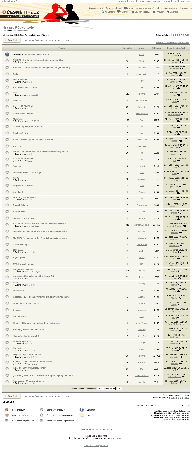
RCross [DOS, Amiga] (23, 158)
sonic (174, 167)
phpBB (91, 429)
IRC (189, 1)
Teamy (141, 1)
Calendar (172, 12)
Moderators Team (20, 31)
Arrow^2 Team (141, 323)
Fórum (132, 1)
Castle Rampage (21, 244)
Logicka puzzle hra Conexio (26, 303)
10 (37, 95)
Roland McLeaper (21, 205)
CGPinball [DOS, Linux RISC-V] (28, 127)
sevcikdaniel (141, 100)
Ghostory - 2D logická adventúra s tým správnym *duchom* (41, 297)
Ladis (174, 101)
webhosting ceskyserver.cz (96, 445)
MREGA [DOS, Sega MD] (24, 197)
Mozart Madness (21, 80)
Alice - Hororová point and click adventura (33, 140)
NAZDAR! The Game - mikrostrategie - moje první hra (38, 60)
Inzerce (167, 1)
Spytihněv (174, 82)
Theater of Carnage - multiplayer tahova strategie (36, 323)
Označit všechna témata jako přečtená (172, 43)
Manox (142, 212)
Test (118, 8)
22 (33, 226)
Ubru (142, 172)
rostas (141, 257)
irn (142, 153)
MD (141, 369)
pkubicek (142, 310)
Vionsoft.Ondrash (142, 225)
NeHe (182, 1)
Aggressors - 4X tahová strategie (28, 381)
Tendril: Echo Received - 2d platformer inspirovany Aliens (40, 152)
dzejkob (174, 180)
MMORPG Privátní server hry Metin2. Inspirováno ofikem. (40, 231)
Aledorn (17, 166)
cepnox (174, 154)
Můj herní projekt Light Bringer (27, 172)
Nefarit (142, 166)
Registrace (185, 8)
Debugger (17, 310)
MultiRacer (18, 119)
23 (36, 226)
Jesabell (174, 141)
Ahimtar (141, 297)
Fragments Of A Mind (23, 185)
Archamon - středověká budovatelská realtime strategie (39, 224)
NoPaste (157, 1)
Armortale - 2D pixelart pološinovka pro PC (33, 276)
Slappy (142, 192)
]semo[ (174, 108)
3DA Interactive (142, 375)
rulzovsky (142, 231)
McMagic (142, 343)
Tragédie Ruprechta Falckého (27, 355)
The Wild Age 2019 (22, 341)
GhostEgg (141, 336)
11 (38, 121)
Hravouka (17, 348)
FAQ (109, 8)
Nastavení (123, 12)
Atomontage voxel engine (25, 87)
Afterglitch (18, 146)
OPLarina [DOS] (20, 290)
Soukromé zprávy (141, 12)
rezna (141, 54)
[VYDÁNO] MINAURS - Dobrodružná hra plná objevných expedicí (43, 375)
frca (174, 95)
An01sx (141, 218)
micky (141, 251)
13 (33, 272)
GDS (175, 1)
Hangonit (142, 74)
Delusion (17, 100)
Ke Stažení (108, 12)
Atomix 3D (18, 192)
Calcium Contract (21, 133)
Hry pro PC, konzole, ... (20, 27)
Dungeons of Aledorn (23, 269)
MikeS (142, 61)
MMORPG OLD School (23, 218)
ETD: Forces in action (23, 264)
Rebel (141, 277)
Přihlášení (158, 12)
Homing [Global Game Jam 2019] (28, 329)
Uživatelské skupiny (167, 8)
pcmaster (174, 187)
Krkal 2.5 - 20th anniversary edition (29, 368)
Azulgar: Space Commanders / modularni (32, 361)
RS (141, 264)
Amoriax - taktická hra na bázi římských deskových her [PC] (41, 68)
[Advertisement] (96, 442)
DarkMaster (142, 140)
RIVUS (16, 178)
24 (39, 226)
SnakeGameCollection (23, 113)
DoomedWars (19, 316)
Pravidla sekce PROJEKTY (36, 54)
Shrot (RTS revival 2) (23, 106)
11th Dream (18, 250)
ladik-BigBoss (142, 113)
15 (39, 272)
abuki (141, 349)
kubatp (142, 382)
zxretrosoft (174, 62)
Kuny (174, 311)
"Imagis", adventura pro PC (26, 336)
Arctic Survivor (20, 212)
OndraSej (142, 329)
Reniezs (174, 75)
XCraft (16, 283)
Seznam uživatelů (145, 8)
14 (36, 272)
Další (187, 35)
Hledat (128, 8)
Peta (142, 185)
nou (141, 87)
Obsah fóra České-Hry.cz (35, 40)
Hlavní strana (96, 8)
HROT (16, 93)
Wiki (148, 1)
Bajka (15, 74)
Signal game (19, 257)
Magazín (122, 1)
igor (141, 81)
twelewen (142, 179)
